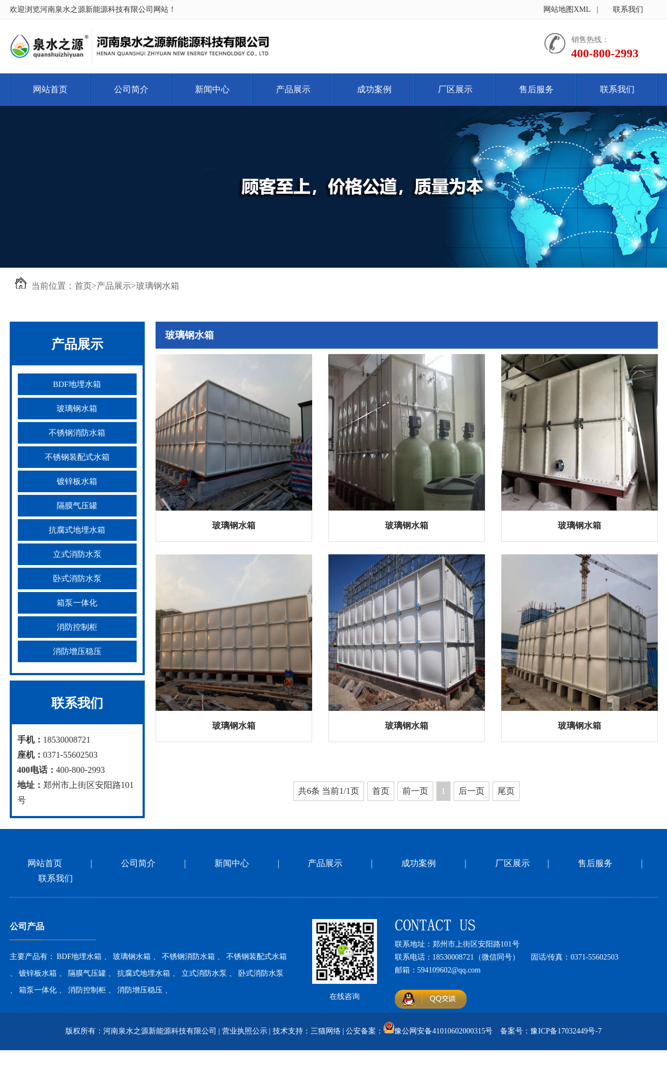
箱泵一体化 (77, 603)
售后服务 (536, 89)
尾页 (506, 790)
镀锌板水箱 (77, 481)
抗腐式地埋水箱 (77, 530)
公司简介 (131, 89)
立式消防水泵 (77, 554)
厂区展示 (455, 89)
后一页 (471, 790)
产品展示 (293, 89)
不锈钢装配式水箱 (77, 457)
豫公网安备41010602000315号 (443, 1031)
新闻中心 (212, 89)
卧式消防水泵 (77, 578)
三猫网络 (326, 1031)
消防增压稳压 (77, 651)
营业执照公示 (244, 1031)
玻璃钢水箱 (157, 285)
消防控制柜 (77, 627)
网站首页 (50, 89)
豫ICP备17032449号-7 (565, 1031)
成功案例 (374, 89)
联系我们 (628, 9)
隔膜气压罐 (77, 505)
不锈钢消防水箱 (77, 433)
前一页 (415, 790)
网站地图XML (566, 9)
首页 (83, 285)
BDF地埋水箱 (77, 384)
